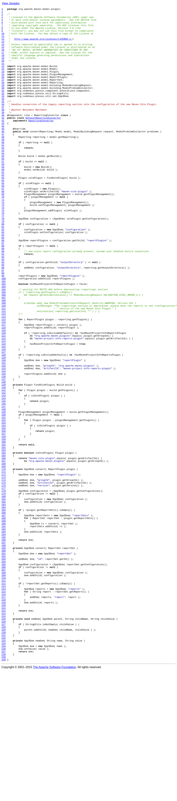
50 (2, 169)
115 (3, 382)
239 (3, 787)
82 (2, 274)
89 (2, 297)
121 (3, 401)
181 (3, 597)
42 (2, 143)
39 (2, 133)
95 (2, 316)
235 (3, 774)
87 (2, 290)
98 (2, 326)
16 (2, 58)
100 (3, 333)
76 (2, 254)
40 (2, 136)
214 (3, 705)
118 (3, 391)
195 (3, 643)
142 (3, 470)
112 (3, 372)
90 (2, 300)
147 (3, 486)
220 (3, 725)
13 (2, 48)
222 (3, 731)
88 (2, 293)
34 (2, 117)
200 (3, 659)
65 (2, 218)
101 (3, 336)
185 (3, 610)
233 (3, 767)
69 (2, 231)
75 (2, 251)
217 (3, 715)
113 (3, 375)
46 (2, 156)
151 (3, 499)
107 (3, 355)
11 (2, 42)
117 (3, 388)
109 (3, 362)
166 (3, 548)
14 (2, 52)
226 (3, 744)
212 (3, 698)
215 (3, 708)
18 (2, 65)
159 (3, 525)
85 (2, 284)
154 (3, 509)
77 (2, 257)
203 (3, 669)
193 (3, 636)
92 (2, 306)
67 (2, 225)
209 (3, 689)
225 (3, 741)
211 (3, 695)
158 (3, 522)
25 (2, 87)
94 (2, 313)
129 (3, 427)
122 (3, 404)
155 (3, 512)
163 (3, 538)
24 (2, 84)
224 (3, 738)
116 (3, 385)
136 (3, 450)
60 (2, 202)
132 (3, 437)
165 (3, 545)
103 (3, 342)
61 (2, 205)
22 (2, 78)
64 (2, 215)
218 (3, 718)
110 (3, 365)
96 (2, 319)
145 (3, 480)
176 (3, 581)
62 (2, 208)
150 (3, 496)
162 (3, 535)
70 (2, 235)
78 (2, 261)
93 (2, 310)
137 (3, 453)
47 (2, 159)
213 (3, 702)
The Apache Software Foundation (54, 797)
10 (2, 38)
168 (3, 555)
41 (2, 140)
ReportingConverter (41, 143)
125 (3, 414)
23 (2, 81)
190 (3, 627)
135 (3, 447)
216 (3, 712)
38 (2, 130)
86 (2, 287)
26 (2, 91)
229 (3, 754)
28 (2, 97)
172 (3, 568)
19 (2, 68)
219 (3, 721)
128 (3, 424)
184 (3, 607)
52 (2, 176)
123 (3, 408)
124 (3, 411)
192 (3, 633)
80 (2, 267)
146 (3, 483)
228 (3, 751)
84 (2, 280)
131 (3, 434)
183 (3, 604)
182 (3, 600)
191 (3, 630)
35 (2, 120)
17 (2, 61)
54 (2, 182)
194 (3, 640)
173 (3, 571)
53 (2, 179)
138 (3, 457)
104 (3, 346)
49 (2, 166)
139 (3, 460)
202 (3, 666)
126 (3, 417)
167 (3, 551)
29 (2, 101)
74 (2, 248)
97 (2, 323)
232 (3, 764)
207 (3, 682)
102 (3, 339)
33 (2, 114)
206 (3, 679)
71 (2, 238)
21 (2, 74)
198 (3, 653)
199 (3, 656)
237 (3, 780)
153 (3, 506)
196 (3, 646)
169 (3, 558)
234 (3, 770)
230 (3, 757)
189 (3, 623)
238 (3, 783)
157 (3, 519)
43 (2, 146)
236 (3, 777)
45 (2, 153)
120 (3, 398)
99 (2, 329)
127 (3, 421)
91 (2, 303)
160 (3, 529)
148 (3, 489)
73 (2, 244)
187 (3, 617)
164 (3, 542)
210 (3, 692)
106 (3, 352)
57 (2, 192)
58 (2, 195)
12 (2, 45)
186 (3, 613)
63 (2, 212)
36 (2, 123)
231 (3, 761)
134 (3, 444)
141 (3, 466)
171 (3, 564)
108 (3, 359)
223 (3, 734)
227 (3, 747)
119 (3, 395)
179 (3, 591)
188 (3, 620)
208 (3, 685)
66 (2, 221)
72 (2, 241)
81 (2, 270)
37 (2, 127)
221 (3, 728)
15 (2, 55)
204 (3, 672)
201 (3, 663)
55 (2, 185)
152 (3, 502)
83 (2, 277)
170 (3, 561)
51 (2, 172)
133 (3, 440)
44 (2, 150)
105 (3, 349)
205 (3, 676)
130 (3, 431)
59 (2, 199)
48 (2, 163)
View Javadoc (11, 3)
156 (3, 515)
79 (2, 264)
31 (2, 107)
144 (3, 476)
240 (3, 790)
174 (3, 574)
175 (3, 578)
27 (2, 94)
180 (3, 594)
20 (2, 71)
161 (3, 532)
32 (2, 110)
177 (3, 584)
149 (3, 493)
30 (2, 104)
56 (2, 189)
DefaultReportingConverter (43, 140)
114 (3, 378)
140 (3, 463)
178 (3, 587)
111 (3, 368)
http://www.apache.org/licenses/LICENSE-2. (43, 45)
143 (3, 473)
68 (2, 228)
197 (3, 649)
